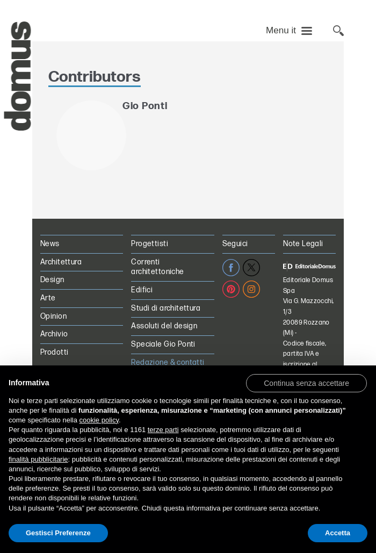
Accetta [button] (337, 533)
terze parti (163, 430)
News (50, 243)
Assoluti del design (164, 326)
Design (52, 279)
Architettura (61, 262)
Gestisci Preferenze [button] (58, 533)
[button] (306, 382)
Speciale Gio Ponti (163, 344)
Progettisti (149, 243)
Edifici (142, 290)
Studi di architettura (165, 308)
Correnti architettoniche (157, 267)
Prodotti (54, 352)
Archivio (54, 334)
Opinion (53, 316)
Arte (48, 298)
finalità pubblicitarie (38, 459)
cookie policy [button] (99, 420)
